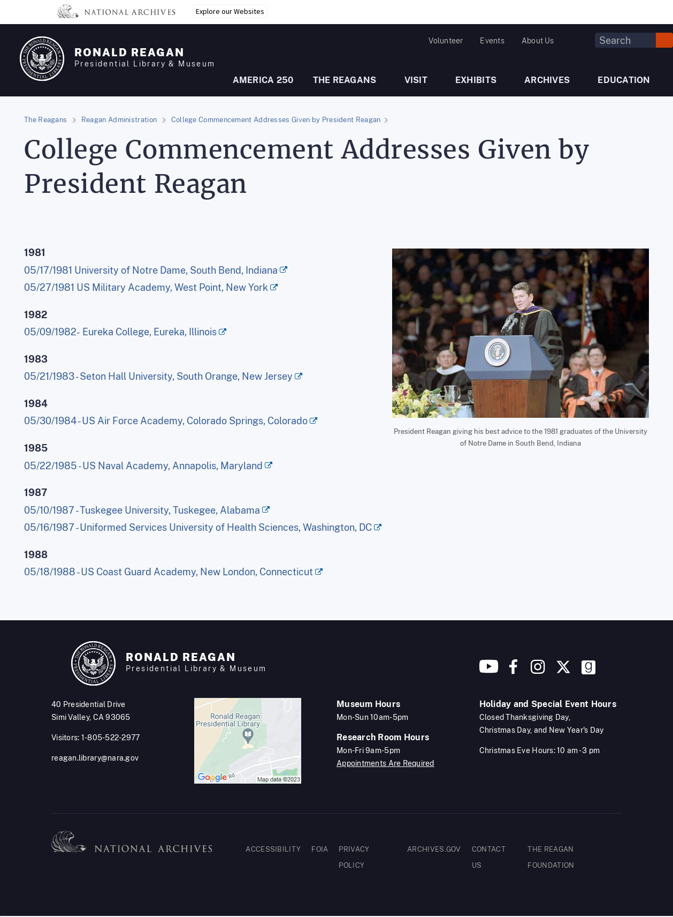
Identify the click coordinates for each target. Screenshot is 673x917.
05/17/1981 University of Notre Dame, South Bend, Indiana (151, 270)
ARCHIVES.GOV (434, 849)
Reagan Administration (119, 120)
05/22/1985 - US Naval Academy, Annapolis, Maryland (143, 465)
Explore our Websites (230, 11)
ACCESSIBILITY (273, 849)
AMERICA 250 (263, 80)
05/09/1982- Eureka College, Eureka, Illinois (120, 331)
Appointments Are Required (385, 763)
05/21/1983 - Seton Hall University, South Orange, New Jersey (158, 376)
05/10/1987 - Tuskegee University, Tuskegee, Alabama (142, 510)
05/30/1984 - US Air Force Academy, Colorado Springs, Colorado (166, 420)
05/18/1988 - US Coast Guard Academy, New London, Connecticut (168, 571)
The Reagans (45, 120)
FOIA (319, 849)
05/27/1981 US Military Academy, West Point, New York (146, 287)
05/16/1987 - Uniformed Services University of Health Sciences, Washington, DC (198, 527)
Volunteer (446, 40)
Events (492, 40)
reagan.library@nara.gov (95, 758)
